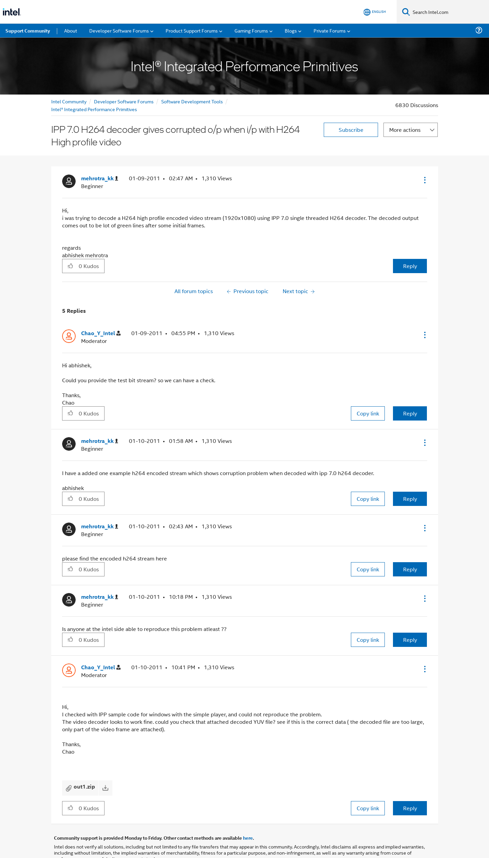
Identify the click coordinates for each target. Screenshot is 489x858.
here (248, 837)
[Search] (406, 11)
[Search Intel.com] (449, 11)
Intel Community (69, 101)
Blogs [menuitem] (291, 30)
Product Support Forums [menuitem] (192, 30)
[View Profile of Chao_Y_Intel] (100, 333)
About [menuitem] (70, 30)
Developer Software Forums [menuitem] (119, 30)
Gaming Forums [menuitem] (251, 30)
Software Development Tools (192, 101)
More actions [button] (404, 130)
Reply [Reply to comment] (410, 413)
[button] (424, 180)
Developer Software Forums (124, 101)
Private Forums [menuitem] (330, 30)
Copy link (368, 413)
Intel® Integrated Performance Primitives (94, 109)
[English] (375, 12)
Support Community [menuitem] (27, 30)
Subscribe (351, 130)
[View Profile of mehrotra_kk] (99, 178)
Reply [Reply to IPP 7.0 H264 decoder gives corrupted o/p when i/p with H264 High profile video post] (410, 266)
